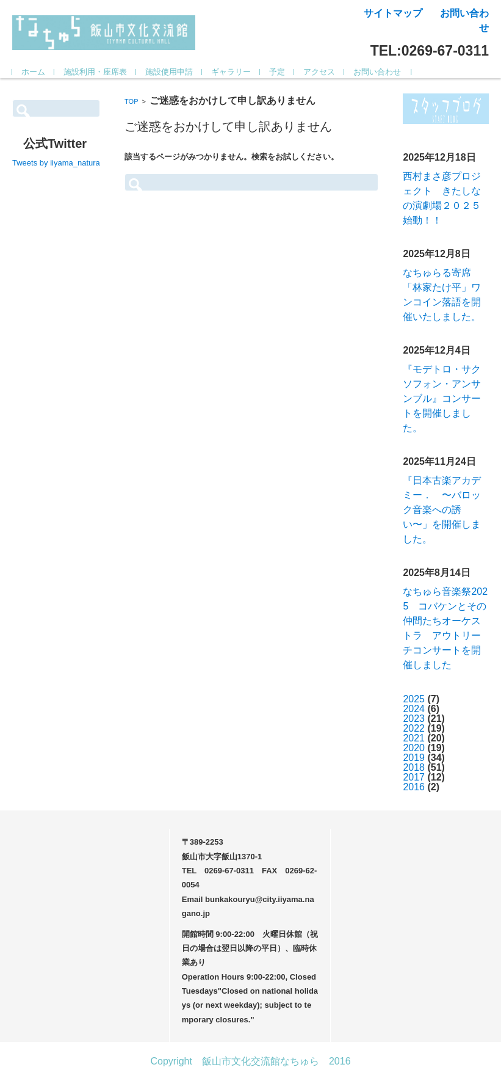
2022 (414, 728)
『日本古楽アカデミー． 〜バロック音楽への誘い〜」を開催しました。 (442, 509)
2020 (414, 748)
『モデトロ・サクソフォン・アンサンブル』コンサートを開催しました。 (442, 398)
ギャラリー (231, 71)
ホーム (33, 71)
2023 (414, 718)
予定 (277, 71)
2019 (414, 757)
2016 (414, 787)
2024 (414, 709)
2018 (414, 767)
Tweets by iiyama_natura (56, 162)
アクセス (319, 71)
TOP (131, 101)
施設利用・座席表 (95, 71)
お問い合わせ (377, 71)
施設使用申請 (169, 71)
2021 (414, 738)
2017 (414, 777)
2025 (414, 699)
